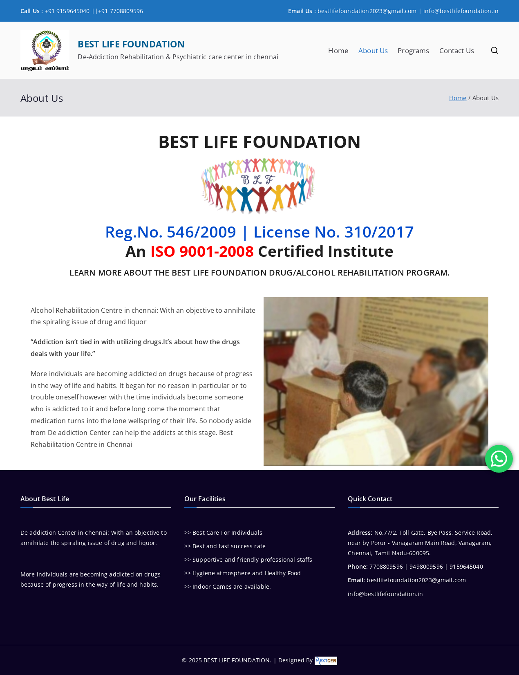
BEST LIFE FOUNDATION (131, 44)
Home (338, 50)
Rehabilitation (77, 310)
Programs (413, 50)
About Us (373, 50)
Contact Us (456, 50)
